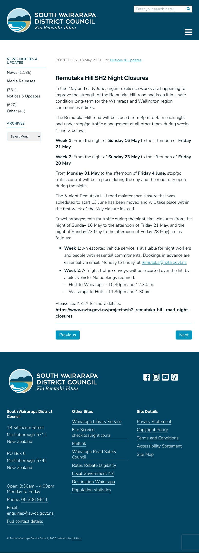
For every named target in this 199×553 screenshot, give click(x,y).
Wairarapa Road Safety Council (94, 454)
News (12, 72)
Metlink (79, 444)
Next (184, 335)
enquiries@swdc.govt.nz (30, 513)
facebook (146, 377)
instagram (156, 377)
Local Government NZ (93, 474)
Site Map (145, 454)
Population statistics (91, 490)
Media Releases (21, 81)
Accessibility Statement (159, 446)
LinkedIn (183, 377)
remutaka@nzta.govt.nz (164, 262)
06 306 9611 (34, 500)
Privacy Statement (154, 422)
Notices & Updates (23, 96)
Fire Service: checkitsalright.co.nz (91, 433)
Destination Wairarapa (93, 482)
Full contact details (25, 522)
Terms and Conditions (158, 438)
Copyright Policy (152, 430)
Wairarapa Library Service (96, 422)
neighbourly (174, 377)
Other (12, 111)
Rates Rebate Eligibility (94, 465)
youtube (165, 377)
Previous (67, 335)
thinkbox (77, 539)
